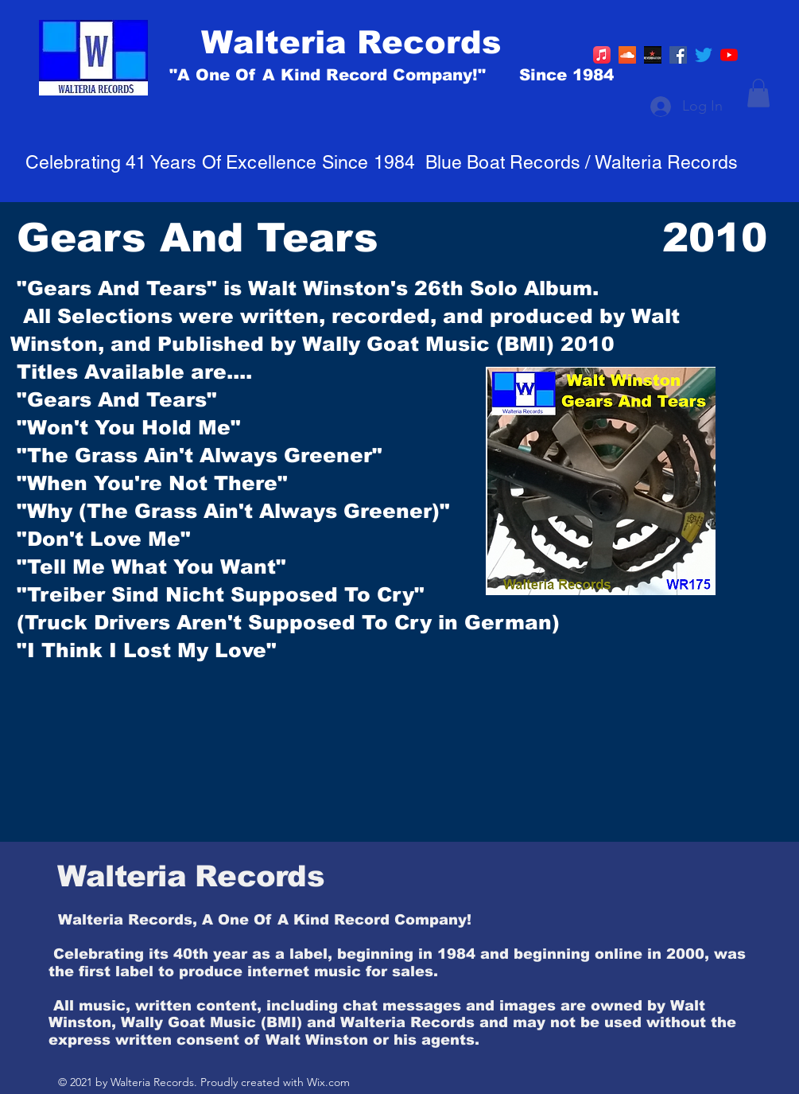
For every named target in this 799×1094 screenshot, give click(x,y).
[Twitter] (703, 55)
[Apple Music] (602, 55)
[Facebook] (678, 55)
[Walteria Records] (417, 42)
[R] (652, 55)
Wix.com (328, 1082)
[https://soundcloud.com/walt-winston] (627, 55)
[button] (758, 93)
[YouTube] (729, 55)
